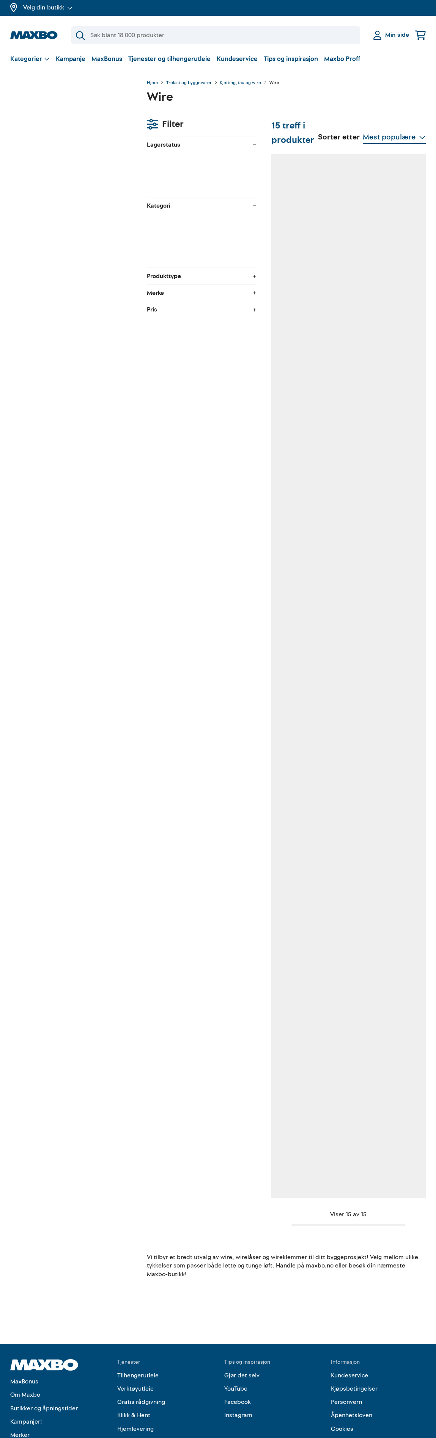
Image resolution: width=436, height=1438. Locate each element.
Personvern (346, 1355)
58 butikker (289, 514)
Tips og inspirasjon (291, 59)
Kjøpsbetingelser (354, 1342)
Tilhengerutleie (138, 1328)
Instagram (238, 1368)
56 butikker (380, 915)
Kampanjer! (26, 1375)
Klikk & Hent (133, 1368)
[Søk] (215, 35)
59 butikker (289, 714)
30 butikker (198, 714)
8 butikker (378, 514)
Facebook (237, 1355)
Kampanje (70, 59)
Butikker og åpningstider (44, 1361)
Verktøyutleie (135, 1342)
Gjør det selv (242, 1328)
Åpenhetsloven (351, 1368)
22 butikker (289, 1115)
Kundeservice (237, 59)
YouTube (235, 1342)
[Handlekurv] (420, 35)
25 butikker (198, 514)
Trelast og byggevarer (189, 83)
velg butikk (65, 123)
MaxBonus (106, 59)
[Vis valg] (30, 59)
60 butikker (380, 314)
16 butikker (379, 1115)
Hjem (152, 83)
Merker (20, 1388)
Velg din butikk (47, 7)
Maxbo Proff (342, 59)
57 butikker (198, 314)
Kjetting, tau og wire (240, 83)
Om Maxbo (25, 1348)
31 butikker (288, 314)
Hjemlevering (135, 1382)
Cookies (342, 1382)
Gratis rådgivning (141, 1355)
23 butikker (198, 1115)
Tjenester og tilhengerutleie (169, 59)
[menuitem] (71, 183)
